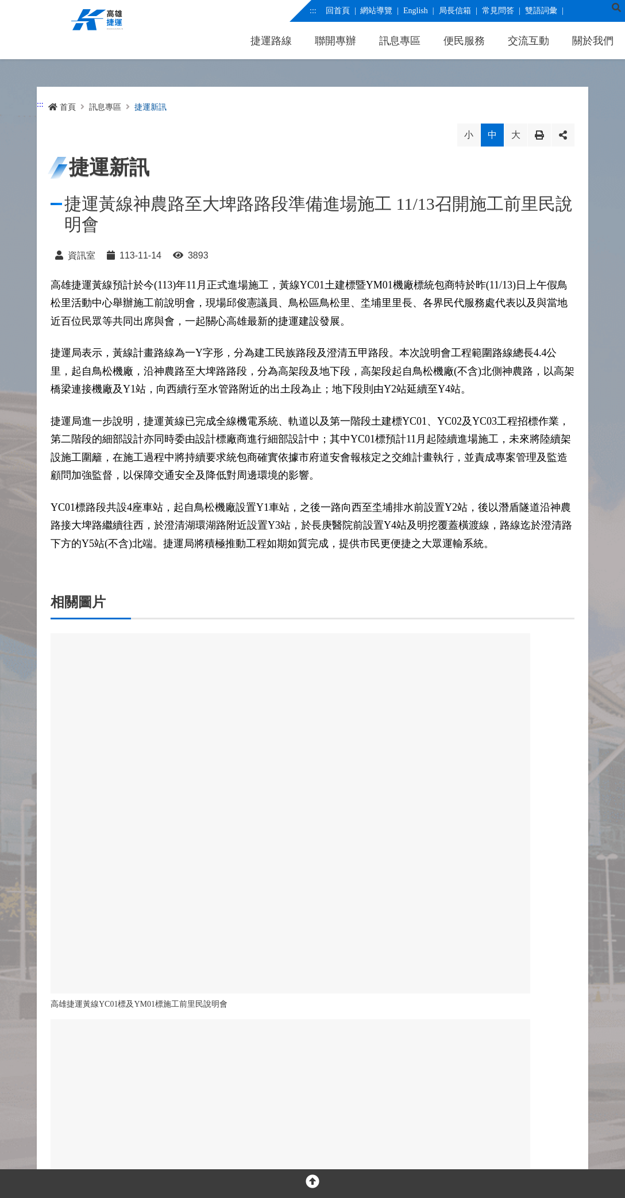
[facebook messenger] (83, 1060)
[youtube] (108, 1060)
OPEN (312, 1019)
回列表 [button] (266, 909)
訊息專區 (399, 41)
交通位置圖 (233, 1097)
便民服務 (464, 41)
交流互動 (528, 41)
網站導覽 (376, 10)
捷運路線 (271, 41)
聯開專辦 (335, 41)
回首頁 (337, 10)
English (415, 10)
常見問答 (497, 10)
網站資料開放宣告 (165, 1147)
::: (313, 10)
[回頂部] (312, 1183)
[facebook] (58, 1060)
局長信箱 (454, 10)
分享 (562, 135)
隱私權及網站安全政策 (86, 1147)
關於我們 (593, 41)
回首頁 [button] (358, 909)
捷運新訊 (150, 107)
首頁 (62, 107)
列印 (539, 135)
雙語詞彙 (540, 10)
